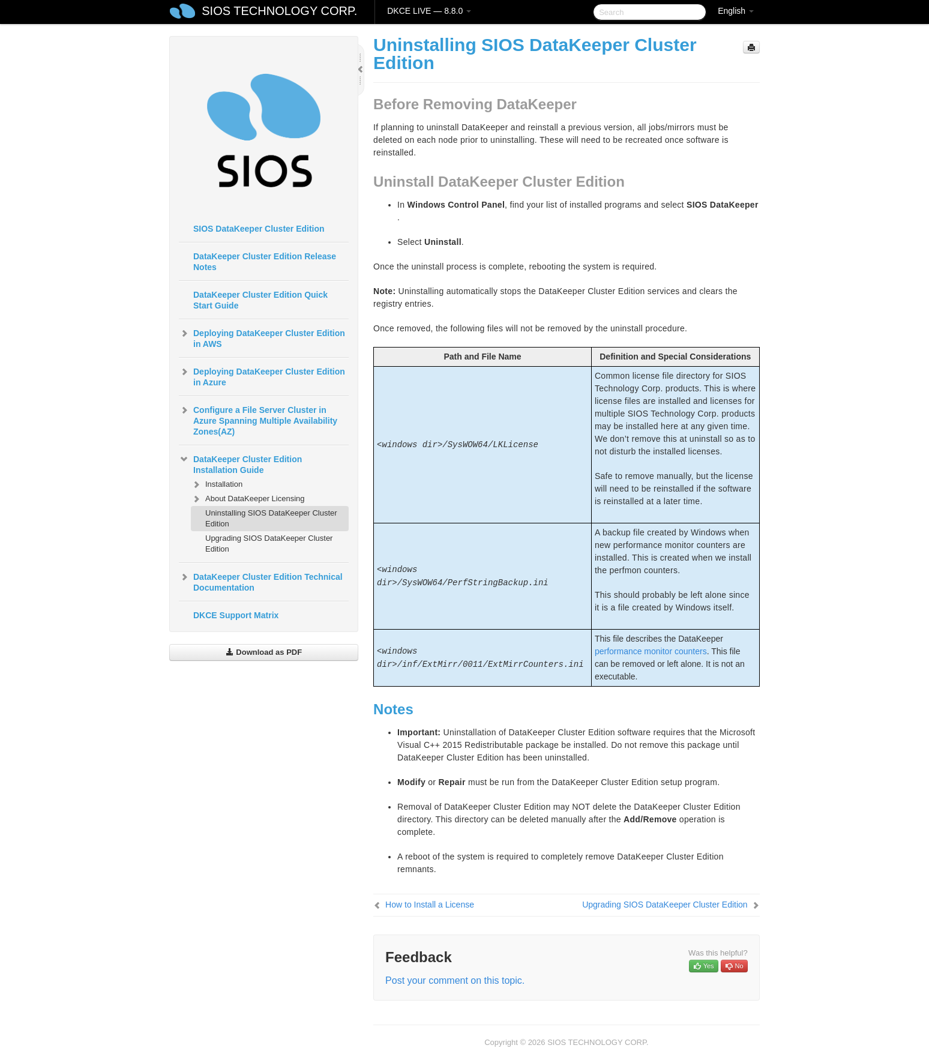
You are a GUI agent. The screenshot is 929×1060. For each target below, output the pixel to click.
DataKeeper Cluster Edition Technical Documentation (261, 581)
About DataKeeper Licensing (248, 499)
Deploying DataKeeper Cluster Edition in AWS (262, 337)
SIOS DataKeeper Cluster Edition (259, 228)
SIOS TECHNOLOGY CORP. (279, 10)
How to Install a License (429, 904)
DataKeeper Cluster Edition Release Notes (264, 261)
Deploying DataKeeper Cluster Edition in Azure (262, 375)
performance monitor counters (651, 651)
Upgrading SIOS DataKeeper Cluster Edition (268, 543)
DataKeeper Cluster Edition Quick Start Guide (260, 300)
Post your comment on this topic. (455, 980)
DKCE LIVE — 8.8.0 (429, 11)
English (736, 11)
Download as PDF (264, 652)
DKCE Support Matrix (235, 615)
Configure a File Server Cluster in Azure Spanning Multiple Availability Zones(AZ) (258, 419)
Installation (216, 484)
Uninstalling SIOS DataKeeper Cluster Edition (271, 518)
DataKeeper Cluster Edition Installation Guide (240, 463)
